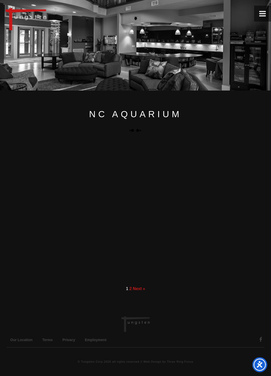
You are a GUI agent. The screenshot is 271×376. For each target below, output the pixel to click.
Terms (47, 340)
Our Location (21, 340)
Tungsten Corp (92, 361)
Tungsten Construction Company (43, 19)
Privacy (68, 340)
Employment (95, 340)
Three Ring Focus (180, 361)
